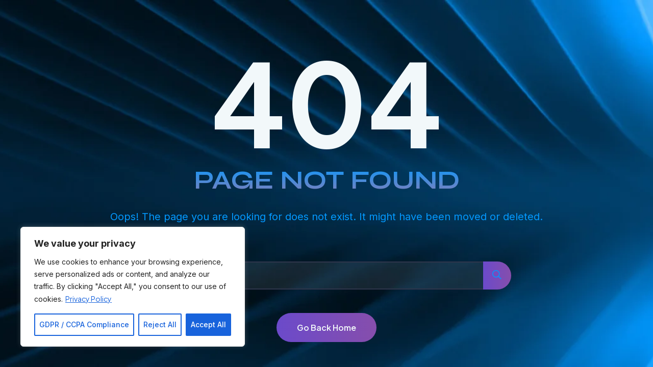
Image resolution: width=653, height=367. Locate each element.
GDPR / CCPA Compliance (84, 324)
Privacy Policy (88, 298)
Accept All (208, 324)
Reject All (160, 324)
